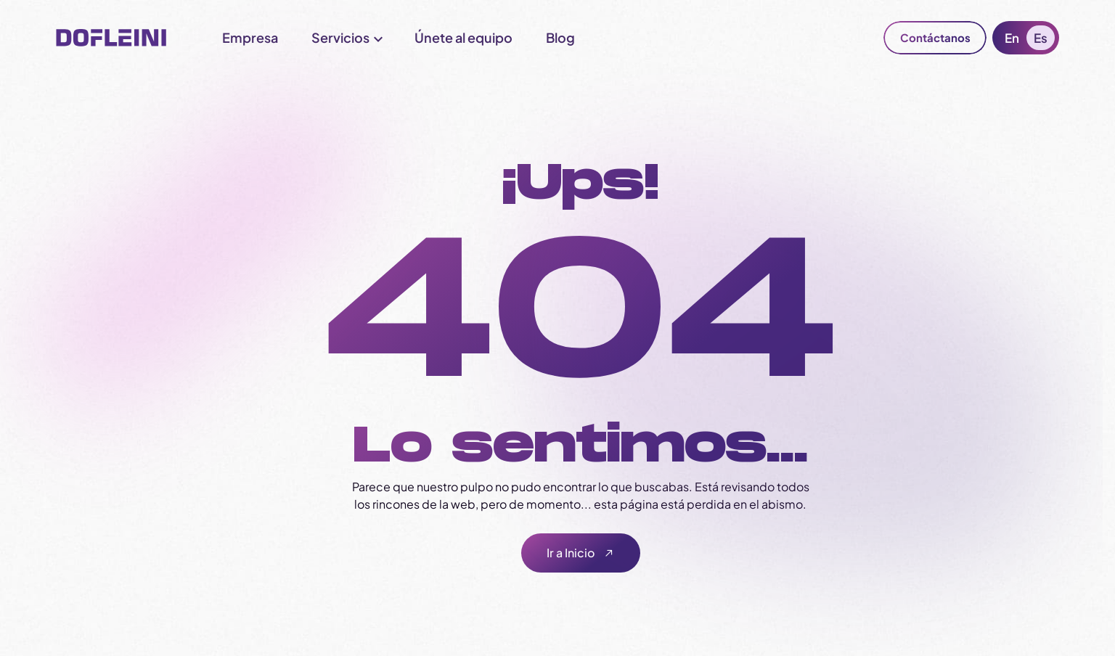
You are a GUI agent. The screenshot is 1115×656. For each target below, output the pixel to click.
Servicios (340, 37)
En (1012, 38)
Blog (560, 37)
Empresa (250, 37)
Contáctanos (935, 37)
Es (1040, 38)
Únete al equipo (463, 37)
